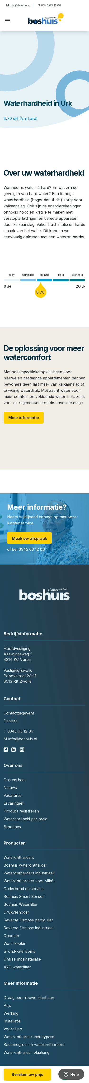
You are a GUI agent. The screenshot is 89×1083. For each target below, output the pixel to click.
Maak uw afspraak (29, 538)
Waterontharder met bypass (29, 1036)
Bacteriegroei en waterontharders (34, 1044)
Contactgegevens (19, 713)
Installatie (12, 1021)
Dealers (10, 721)
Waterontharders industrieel (29, 873)
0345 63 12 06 (49, 5)
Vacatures (13, 795)
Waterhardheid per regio (25, 819)
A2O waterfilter (17, 967)
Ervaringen (13, 803)
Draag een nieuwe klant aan (29, 997)
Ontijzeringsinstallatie (22, 959)
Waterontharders (19, 857)
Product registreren (21, 811)
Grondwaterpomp (20, 951)
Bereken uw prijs (27, 1074)
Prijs (7, 1005)
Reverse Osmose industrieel (28, 927)
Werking (11, 1013)
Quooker (11, 935)
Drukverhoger (16, 912)
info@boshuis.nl (20, 5)
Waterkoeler (15, 943)
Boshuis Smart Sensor (24, 896)
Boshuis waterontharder (25, 865)
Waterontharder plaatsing (26, 1052)
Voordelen (13, 1029)
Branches (12, 826)
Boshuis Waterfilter (21, 904)
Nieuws (10, 787)
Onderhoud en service (24, 888)
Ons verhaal (14, 779)
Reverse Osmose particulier (28, 920)
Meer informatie (23, 417)
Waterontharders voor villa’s (29, 880)
